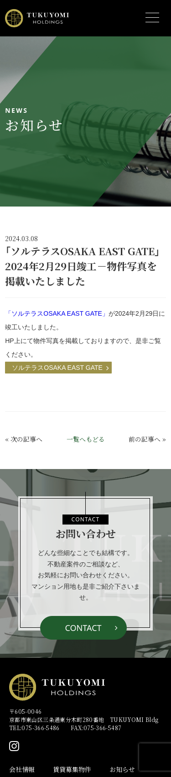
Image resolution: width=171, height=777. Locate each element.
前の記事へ (145, 439)
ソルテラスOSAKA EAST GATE (57, 367)
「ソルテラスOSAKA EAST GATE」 (57, 313)
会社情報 (22, 769)
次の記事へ (26, 439)
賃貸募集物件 (72, 769)
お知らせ (122, 769)
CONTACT (83, 627)
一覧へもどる (86, 439)
